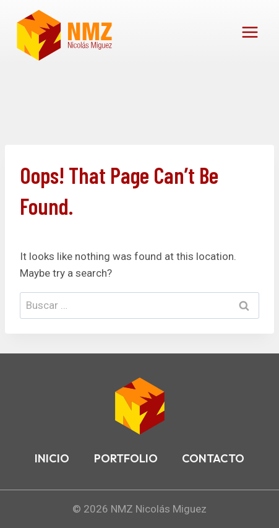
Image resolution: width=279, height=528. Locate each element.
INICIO (52, 458)
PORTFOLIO (126, 458)
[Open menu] (249, 32)
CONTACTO (213, 458)
